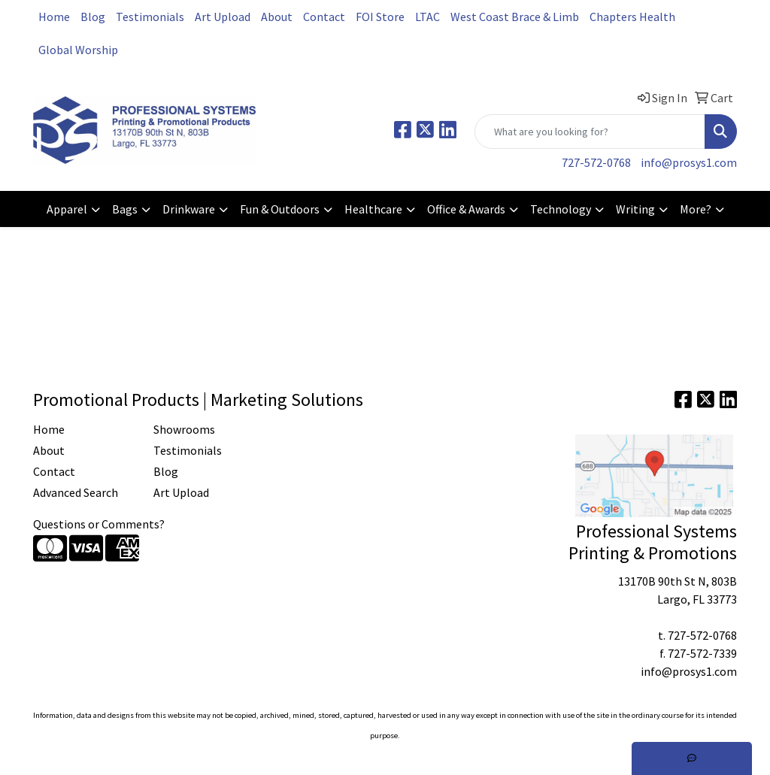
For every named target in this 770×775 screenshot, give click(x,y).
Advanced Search (75, 492)
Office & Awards (466, 208)
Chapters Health (632, 16)
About (277, 16)
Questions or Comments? (99, 523)
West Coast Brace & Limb (514, 16)
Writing (635, 208)
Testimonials (150, 16)
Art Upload (222, 16)
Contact (324, 16)
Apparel (67, 208)
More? (695, 208)
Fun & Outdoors (280, 208)
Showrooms (184, 429)
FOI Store (380, 16)
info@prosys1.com (689, 162)
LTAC (427, 16)
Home (54, 16)
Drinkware (188, 208)
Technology (560, 208)
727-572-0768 (596, 162)
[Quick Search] (589, 131)
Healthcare (373, 208)
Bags (125, 208)
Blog (92, 16)
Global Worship (78, 49)
